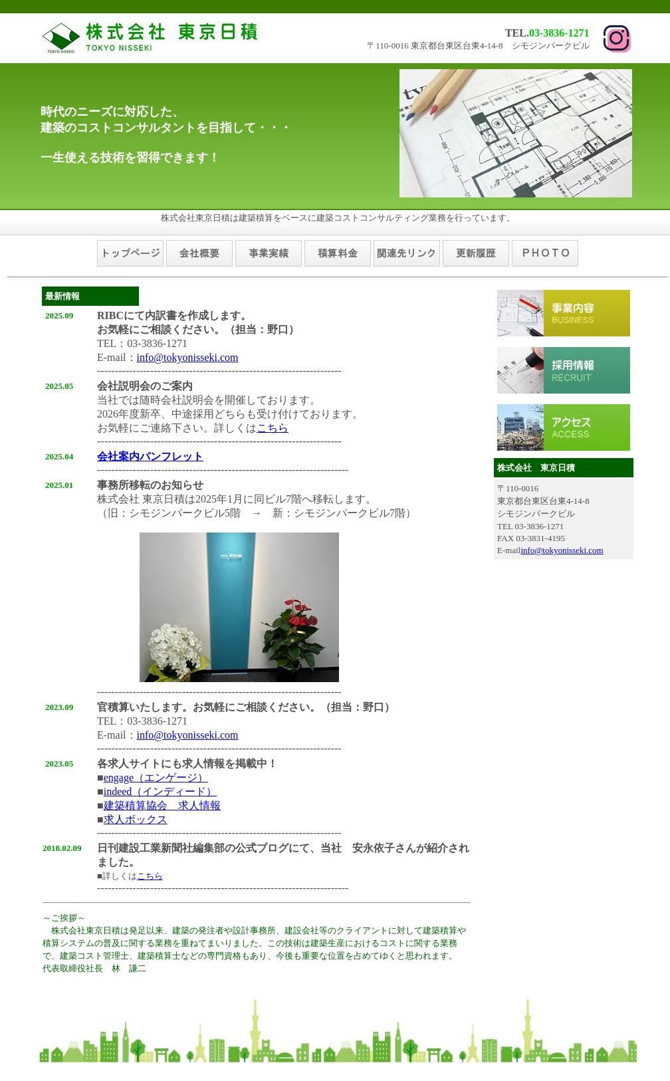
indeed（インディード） (160, 791)
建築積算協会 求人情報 (162, 805)
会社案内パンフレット (150, 456)
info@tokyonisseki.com (188, 357)
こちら (272, 427)
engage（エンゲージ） (156, 777)
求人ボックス (136, 819)
